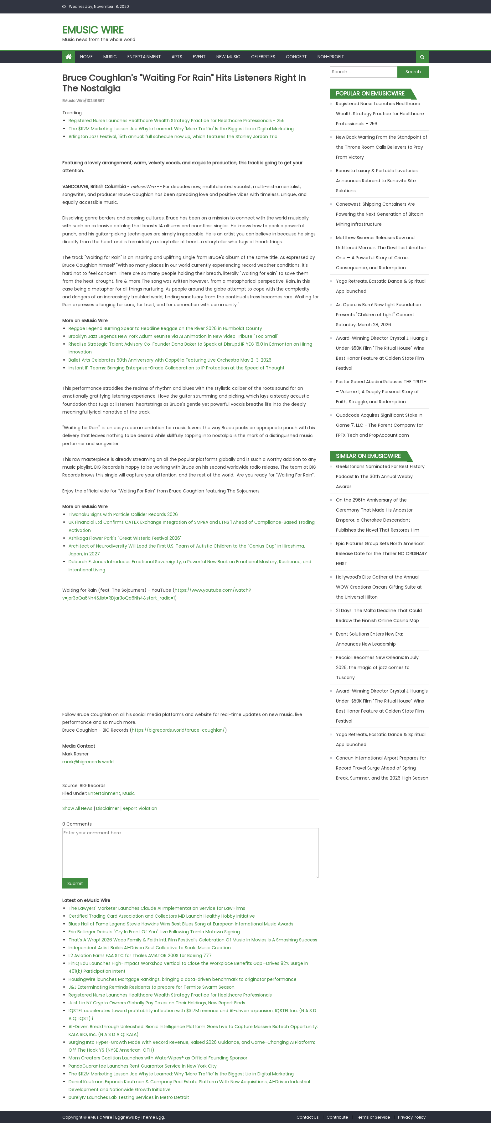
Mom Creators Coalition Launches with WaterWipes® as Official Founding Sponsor (158, 1058)
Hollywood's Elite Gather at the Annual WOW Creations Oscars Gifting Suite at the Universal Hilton (379, 587)
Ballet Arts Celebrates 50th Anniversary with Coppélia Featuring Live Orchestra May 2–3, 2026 (170, 360)
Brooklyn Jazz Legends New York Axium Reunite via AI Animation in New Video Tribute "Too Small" (173, 336)
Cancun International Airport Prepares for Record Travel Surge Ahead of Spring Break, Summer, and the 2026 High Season (382, 768)
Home (86, 57)
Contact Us (308, 1117)
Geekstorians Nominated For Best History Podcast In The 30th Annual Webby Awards (380, 476)
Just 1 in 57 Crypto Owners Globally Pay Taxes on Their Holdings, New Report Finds (157, 1002)
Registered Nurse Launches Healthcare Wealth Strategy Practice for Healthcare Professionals (170, 995)
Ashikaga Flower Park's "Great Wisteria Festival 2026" (125, 538)
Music (110, 57)
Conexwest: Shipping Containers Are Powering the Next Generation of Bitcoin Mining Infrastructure (379, 214)
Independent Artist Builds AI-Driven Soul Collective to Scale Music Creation (150, 947)
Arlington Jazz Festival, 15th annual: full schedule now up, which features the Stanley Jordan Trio (173, 136)
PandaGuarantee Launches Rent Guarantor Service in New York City (143, 1066)
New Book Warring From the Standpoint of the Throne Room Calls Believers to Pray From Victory (381, 147)
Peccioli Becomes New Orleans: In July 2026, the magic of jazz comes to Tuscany (377, 667)
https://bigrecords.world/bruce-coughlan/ (178, 730)
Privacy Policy (412, 1117)
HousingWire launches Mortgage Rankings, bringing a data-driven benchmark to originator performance (183, 979)
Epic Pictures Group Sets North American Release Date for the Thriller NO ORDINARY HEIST (381, 553)
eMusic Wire (93, 30)
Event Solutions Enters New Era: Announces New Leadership (369, 639)
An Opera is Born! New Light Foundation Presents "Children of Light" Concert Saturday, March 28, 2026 (378, 314)
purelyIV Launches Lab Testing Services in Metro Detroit (129, 1097)
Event (199, 57)
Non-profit (331, 57)
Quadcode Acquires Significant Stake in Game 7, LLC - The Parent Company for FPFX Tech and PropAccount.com (379, 425)
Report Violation (140, 808)
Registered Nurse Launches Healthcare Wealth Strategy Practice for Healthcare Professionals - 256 (177, 120)
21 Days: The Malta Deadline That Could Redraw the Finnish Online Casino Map (379, 615)
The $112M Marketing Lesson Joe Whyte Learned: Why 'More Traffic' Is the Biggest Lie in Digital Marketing (181, 128)
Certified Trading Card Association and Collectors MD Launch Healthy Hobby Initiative (162, 916)
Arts (177, 57)
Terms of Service (373, 1117)
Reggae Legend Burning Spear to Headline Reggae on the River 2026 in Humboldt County (165, 328)
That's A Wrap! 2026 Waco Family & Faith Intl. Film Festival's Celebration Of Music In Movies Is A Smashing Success (193, 939)
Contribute (337, 1117)
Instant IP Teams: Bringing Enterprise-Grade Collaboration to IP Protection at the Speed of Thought (177, 367)
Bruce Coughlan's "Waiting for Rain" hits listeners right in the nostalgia (186, 83)
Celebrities (263, 57)
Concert (296, 57)
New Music (228, 57)
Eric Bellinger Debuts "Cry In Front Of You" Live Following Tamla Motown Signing (154, 932)
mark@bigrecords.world (88, 761)
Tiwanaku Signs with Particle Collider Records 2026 (123, 514)
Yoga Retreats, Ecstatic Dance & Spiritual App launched (381, 286)
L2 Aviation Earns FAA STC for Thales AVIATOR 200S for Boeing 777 (140, 955)
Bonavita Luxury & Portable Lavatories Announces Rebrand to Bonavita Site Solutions (377, 180)
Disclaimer (107, 808)
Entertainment (144, 57)
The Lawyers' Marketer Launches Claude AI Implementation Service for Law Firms (157, 908)
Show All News (77, 808)
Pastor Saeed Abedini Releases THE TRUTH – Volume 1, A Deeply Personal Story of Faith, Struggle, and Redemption (381, 392)
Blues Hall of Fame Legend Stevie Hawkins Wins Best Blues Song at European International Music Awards (181, 924)
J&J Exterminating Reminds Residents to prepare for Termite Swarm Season (152, 987)
